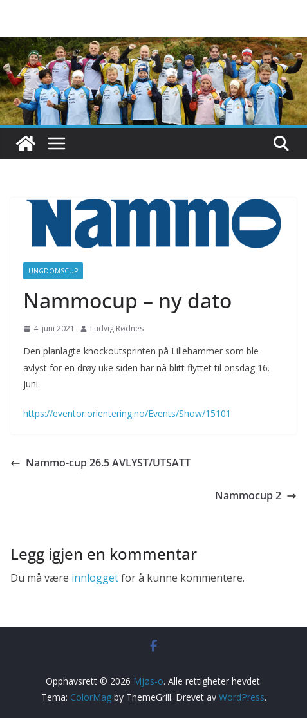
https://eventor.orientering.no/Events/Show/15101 (127, 413)
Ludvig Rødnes (117, 328)
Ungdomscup (53, 270)
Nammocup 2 (256, 495)
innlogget (94, 578)
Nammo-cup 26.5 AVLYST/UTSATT (100, 463)
